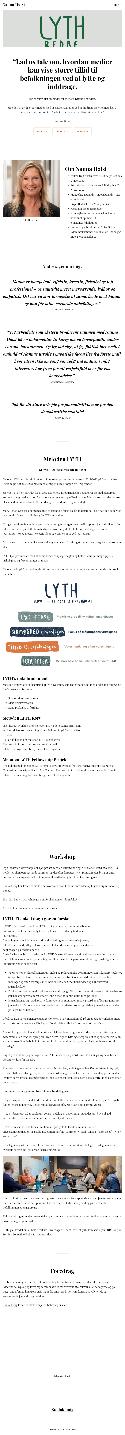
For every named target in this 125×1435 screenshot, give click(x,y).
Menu (120, 5)
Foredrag (82, 131)
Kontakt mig (10, 1305)
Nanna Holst (14, 4)
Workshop (62, 131)
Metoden (42, 131)
